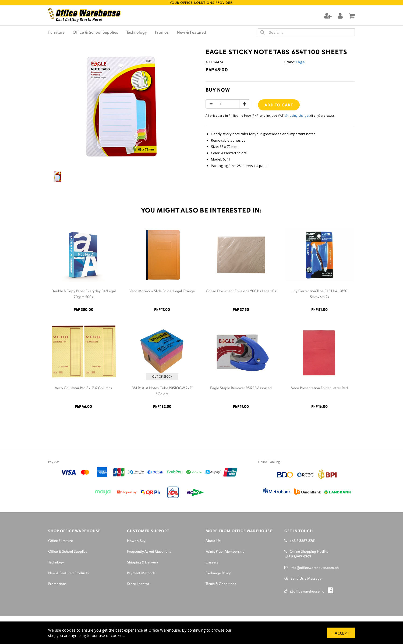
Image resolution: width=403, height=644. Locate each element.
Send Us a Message (302, 579)
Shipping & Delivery (142, 563)
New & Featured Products (68, 573)
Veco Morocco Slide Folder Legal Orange (162, 291)
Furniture (56, 32)
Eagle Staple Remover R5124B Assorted (241, 388)
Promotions (57, 584)
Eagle (300, 62)
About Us (213, 541)
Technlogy (56, 563)
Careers (212, 563)
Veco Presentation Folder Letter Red (319, 388)
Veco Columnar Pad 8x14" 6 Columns (83, 388)
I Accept (341, 633)
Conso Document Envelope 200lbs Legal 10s (241, 291)
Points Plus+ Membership (225, 552)
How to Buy (136, 541)
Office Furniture (60, 541)
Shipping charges (297, 115)
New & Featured (191, 32)
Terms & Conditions (221, 584)
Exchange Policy (218, 573)
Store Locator (138, 584)
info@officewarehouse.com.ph (311, 568)
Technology (136, 32)
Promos (162, 32)
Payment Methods (141, 573)
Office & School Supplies (95, 32)
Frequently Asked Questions (149, 552)
